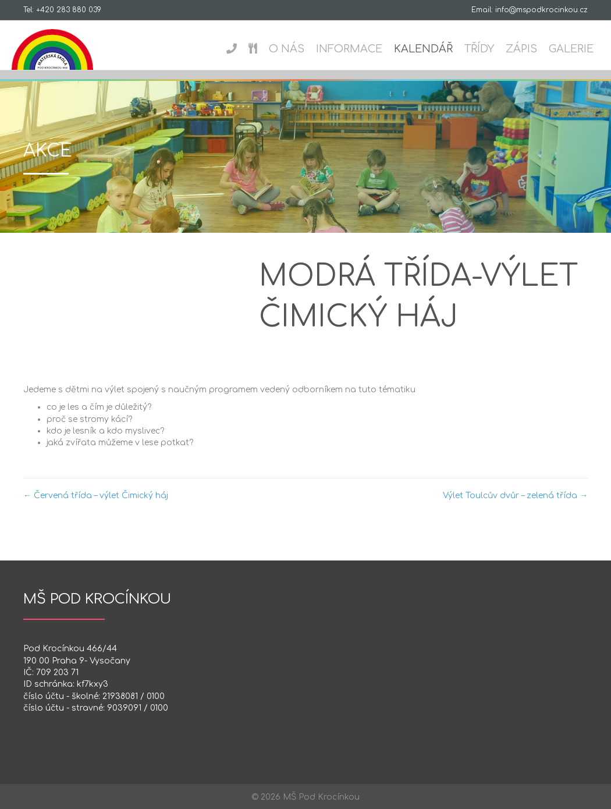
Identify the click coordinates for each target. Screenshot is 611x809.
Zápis (524, 49)
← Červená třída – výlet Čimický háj (95, 495)
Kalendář (426, 49)
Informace (352, 49)
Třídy (482, 49)
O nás (289, 49)
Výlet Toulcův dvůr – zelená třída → (515, 495)
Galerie (574, 49)
